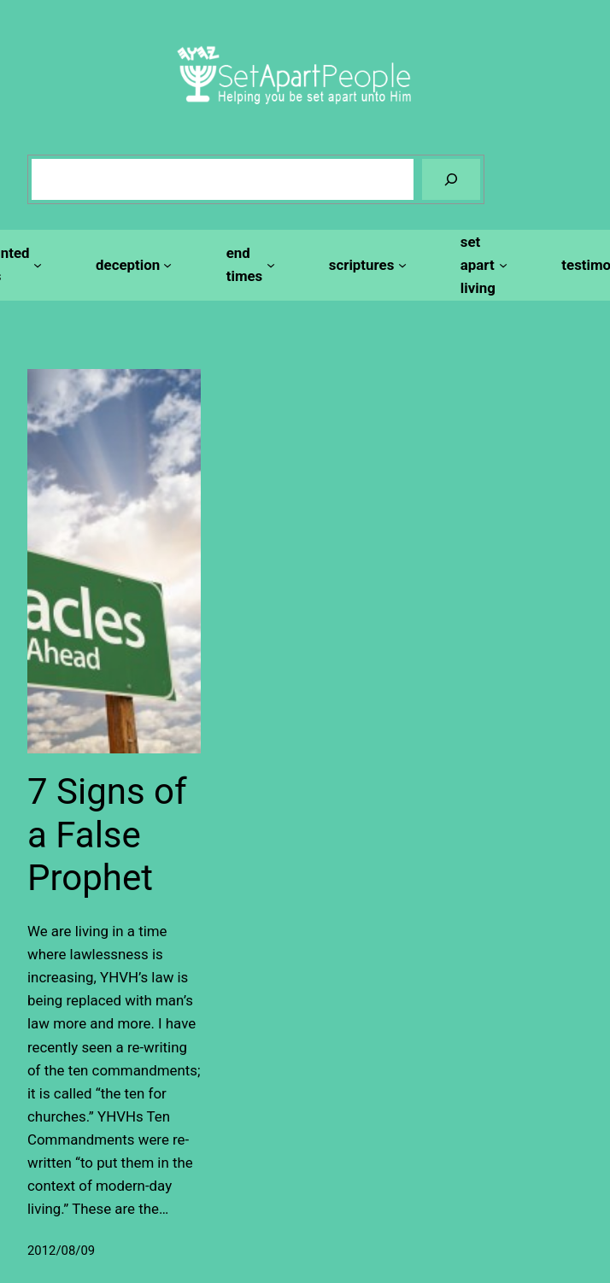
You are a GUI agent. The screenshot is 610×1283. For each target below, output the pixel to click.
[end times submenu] (248, 265)
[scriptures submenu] (365, 265)
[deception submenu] (132, 265)
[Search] (451, 179)
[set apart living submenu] (481, 265)
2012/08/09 (61, 1250)
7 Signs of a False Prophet (107, 834)
